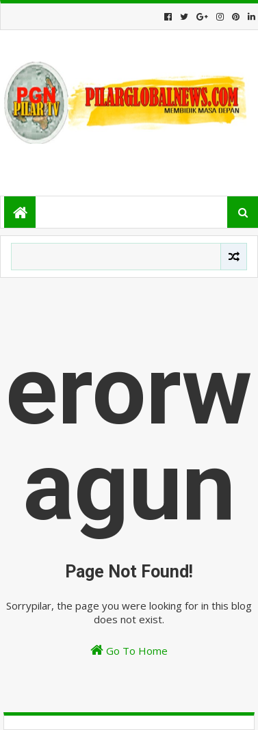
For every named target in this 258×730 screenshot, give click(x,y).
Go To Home (129, 650)
